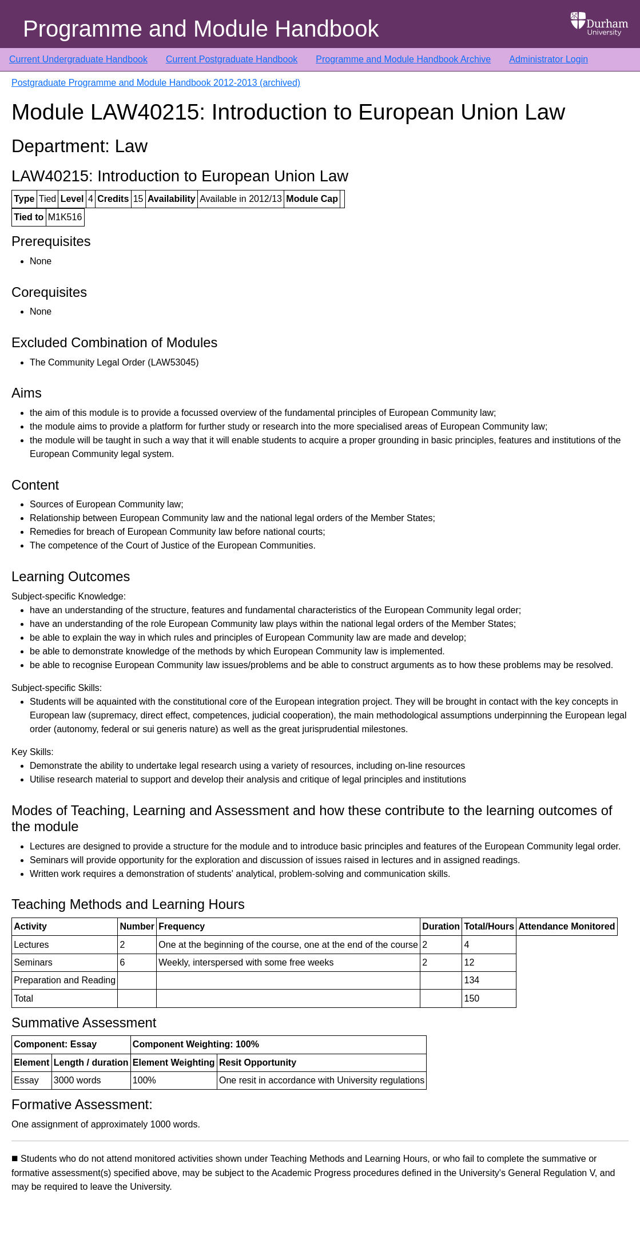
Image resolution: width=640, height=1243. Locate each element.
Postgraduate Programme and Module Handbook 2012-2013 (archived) (155, 83)
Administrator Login (548, 59)
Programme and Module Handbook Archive (403, 59)
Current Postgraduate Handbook (231, 59)
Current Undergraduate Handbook (78, 59)
